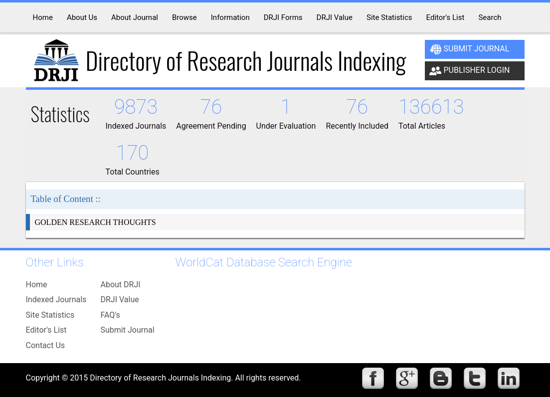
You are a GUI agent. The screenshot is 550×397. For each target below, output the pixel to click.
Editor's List (46, 330)
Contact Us (45, 345)
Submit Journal (469, 49)
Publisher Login (469, 71)
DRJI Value (120, 299)
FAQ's (110, 315)
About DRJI (121, 284)
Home (36, 284)
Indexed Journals (56, 299)
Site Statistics (50, 315)
